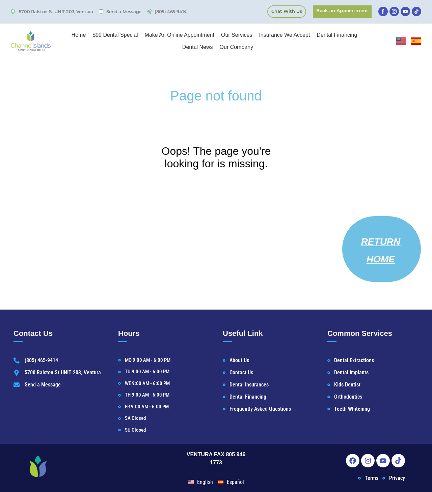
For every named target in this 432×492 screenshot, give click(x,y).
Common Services (359, 333)
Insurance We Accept (284, 35)
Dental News (197, 47)
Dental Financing (337, 35)
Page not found (216, 95)
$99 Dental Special (115, 35)
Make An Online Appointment (179, 35)
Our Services (236, 35)
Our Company (236, 47)
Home (79, 35)
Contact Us (33, 333)
